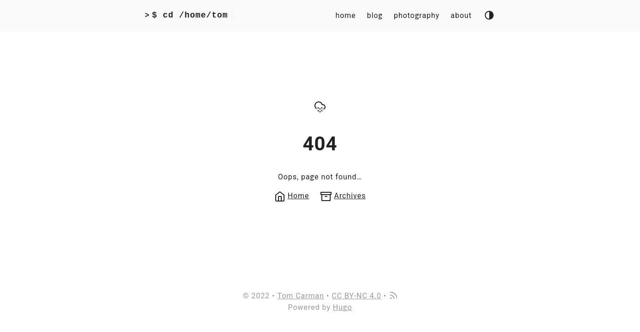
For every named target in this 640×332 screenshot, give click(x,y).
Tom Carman (300, 295)
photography (416, 15)
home (345, 15)
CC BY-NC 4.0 (356, 295)
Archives (343, 195)
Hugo (342, 307)
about (461, 15)
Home (291, 195)
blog (375, 15)
